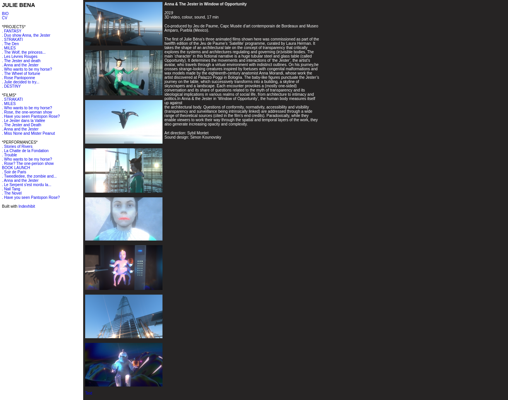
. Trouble (9, 155)
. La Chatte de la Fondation (25, 151)
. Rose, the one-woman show (27, 112)
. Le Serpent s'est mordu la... (26, 185)
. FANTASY (11, 31)
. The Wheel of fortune (21, 73)
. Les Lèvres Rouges (20, 56)
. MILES (9, 48)
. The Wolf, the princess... (24, 52)
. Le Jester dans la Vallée (23, 121)
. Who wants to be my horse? (27, 69)
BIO (5, 14)
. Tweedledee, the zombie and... (29, 176)
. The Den (10, 44)
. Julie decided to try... (20, 82)
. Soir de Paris (14, 172)
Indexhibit (27, 206)
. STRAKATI (12, 39)
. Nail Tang (11, 189)
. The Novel (12, 193)
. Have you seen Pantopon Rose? (31, 116)
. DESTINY (11, 86)
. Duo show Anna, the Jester (26, 35)
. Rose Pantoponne (18, 78)
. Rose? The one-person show (28, 163)
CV (4, 18)
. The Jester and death (21, 61)
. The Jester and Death (21, 125)
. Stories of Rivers (17, 146)
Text (88, 393)
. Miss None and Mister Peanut (28, 133)
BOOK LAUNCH (16, 168)
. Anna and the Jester (20, 65)
